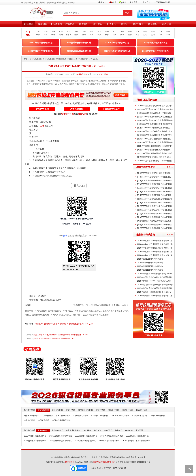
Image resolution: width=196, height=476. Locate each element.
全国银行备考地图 (162, 2)
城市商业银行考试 (73, 430)
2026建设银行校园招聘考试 (137, 436)
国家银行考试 (43, 430)
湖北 (99, 31)
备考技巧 (118, 430)
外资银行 (111, 24)
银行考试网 (56, 24)
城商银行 (125, 24)
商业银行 (97, 24)
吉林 (53, 31)
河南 (76, 31)
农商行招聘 (100, 410)
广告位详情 (103, 457)
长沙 (107, 34)
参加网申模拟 (42, 109)
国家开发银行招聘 (31, 416)
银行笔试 (97, 430)
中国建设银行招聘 (81, 416)
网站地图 (127, 462)
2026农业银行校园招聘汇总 (117, 42)
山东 (84, 31)
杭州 (114, 34)
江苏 (122, 31)
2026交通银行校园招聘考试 (35, 441)
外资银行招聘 (127, 410)
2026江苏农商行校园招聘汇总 (117, 51)
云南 (145, 31)
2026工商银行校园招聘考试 (60, 436)
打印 (101, 74)
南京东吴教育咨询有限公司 (104, 462)
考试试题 (139, 430)
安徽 (130, 31)
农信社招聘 (70, 410)
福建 (168, 31)
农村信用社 (139, 24)
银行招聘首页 (56, 457)
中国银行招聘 (29, 420)
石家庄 (68, 34)
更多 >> (170, 167)
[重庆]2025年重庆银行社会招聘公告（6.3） (154, 157)
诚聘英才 (141, 457)
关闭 (106, 74)
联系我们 (113, 457)
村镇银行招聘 (113, 410)
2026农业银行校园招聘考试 (86, 436)
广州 (160, 34)
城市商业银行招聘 (85, 410)
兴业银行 (62, 324)
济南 (84, 34)
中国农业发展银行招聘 (120, 416)
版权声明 (76, 457)
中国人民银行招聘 (157, 416)
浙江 (114, 31)
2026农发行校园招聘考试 (85, 441)
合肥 (130, 34)
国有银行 (84, 24)
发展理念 (67, 457)
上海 (45, 31)
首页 (26, 59)
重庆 (38, 34)
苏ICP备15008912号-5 (140, 462)
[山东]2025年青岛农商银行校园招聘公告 (153, 128)
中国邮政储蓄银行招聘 (61, 420)
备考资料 (129, 430)
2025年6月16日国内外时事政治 (150, 259)
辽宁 (61, 31)
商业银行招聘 (35, 59)
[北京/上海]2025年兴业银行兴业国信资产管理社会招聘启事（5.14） (61, 335)
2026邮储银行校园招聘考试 (60, 441)
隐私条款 (122, 457)
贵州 (153, 31)
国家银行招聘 (43, 410)
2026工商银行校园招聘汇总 (40, 42)
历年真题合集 (76, 109)
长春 (53, 34)
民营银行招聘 (141, 410)
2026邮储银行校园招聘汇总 (155, 42)
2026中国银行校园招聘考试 (35, 436)
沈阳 (61, 34)
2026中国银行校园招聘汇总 (40, 51)
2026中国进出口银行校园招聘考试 (136, 441)
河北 (68, 31)
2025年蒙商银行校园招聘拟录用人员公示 (154, 292)
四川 (137, 31)
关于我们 (84, 457)
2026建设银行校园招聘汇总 (79, 51)
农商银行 (152, 24)
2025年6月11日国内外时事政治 (150, 270)
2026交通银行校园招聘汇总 (79, 42)
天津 (45, 34)
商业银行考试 (57, 430)
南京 (122, 34)
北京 (38, 31)
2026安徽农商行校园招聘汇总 (155, 51)
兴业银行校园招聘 (75, 324)
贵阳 (153, 34)
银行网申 (87, 430)
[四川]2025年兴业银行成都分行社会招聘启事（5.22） (55, 338)
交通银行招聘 (47, 416)
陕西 (91, 31)
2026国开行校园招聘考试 (109, 441)
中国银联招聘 (43, 420)
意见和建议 (131, 457)
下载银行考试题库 (111, 109)
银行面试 (108, 430)
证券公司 (166, 24)
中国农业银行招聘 (139, 416)
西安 (91, 34)
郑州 (76, 34)
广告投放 (93, 457)
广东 (160, 31)
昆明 (145, 34)
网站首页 (28, 24)
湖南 (107, 31)
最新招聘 (42, 24)
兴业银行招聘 (48, 59)
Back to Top (189, 469)
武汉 (99, 34)
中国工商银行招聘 (63, 416)
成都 (137, 34)
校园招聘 (70, 24)
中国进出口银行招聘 (99, 416)
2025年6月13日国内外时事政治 (150, 263)
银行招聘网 (69, 462)
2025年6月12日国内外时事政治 (150, 266)
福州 (168, 34)
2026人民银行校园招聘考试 (111, 436)
